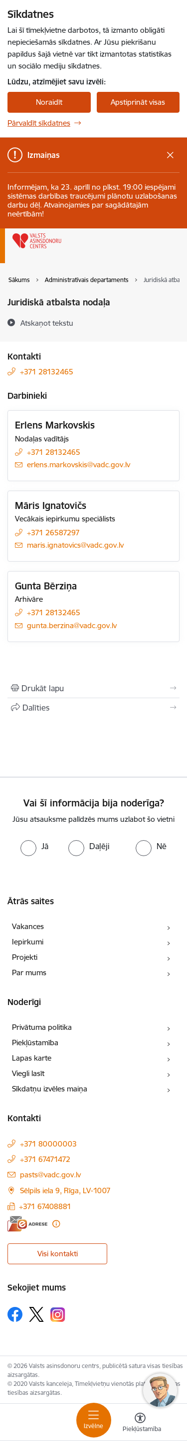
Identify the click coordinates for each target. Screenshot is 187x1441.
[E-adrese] (27, 1224)
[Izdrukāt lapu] (93, 688)
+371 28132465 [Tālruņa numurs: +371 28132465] (46, 371)
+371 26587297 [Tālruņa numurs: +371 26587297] (53, 532)
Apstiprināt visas (138, 102)
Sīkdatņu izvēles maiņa (49, 1088)
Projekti (24, 957)
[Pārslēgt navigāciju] (93, 1420)
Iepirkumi (27, 941)
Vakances (28, 926)
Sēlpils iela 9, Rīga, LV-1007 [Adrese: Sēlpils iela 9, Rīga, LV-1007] (65, 1190)
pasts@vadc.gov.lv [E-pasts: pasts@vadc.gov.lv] (50, 1174)
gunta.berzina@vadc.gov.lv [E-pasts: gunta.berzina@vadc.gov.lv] (72, 625)
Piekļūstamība (35, 1042)
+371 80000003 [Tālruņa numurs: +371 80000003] (48, 1144)
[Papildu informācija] (56, 1223)
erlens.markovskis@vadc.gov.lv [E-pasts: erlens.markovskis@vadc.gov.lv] (78, 464)
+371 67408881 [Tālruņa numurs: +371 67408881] (45, 1206)
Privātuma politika (42, 1027)
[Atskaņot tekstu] (46, 323)
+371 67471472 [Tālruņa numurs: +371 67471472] (45, 1159)
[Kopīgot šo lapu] (93, 707)
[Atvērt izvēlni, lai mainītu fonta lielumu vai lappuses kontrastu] (140, 1423)
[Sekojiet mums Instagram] (57, 1314)
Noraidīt (49, 102)
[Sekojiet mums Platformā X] (36, 1314)
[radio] (34, 846)
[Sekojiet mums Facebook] (14, 1314)
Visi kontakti (57, 1253)
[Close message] (170, 155)
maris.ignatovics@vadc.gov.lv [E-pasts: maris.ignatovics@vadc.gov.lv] (75, 545)
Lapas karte (31, 1058)
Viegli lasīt (28, 1073)
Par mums (29, 972)
